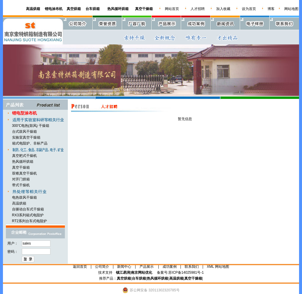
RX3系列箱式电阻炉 (28, 215)
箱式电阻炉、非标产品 (29, 143)
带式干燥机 (21, 185)
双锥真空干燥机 (24, 173)
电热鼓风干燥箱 (24, 197)
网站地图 (291, 9)
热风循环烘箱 (22, 162)
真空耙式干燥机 (24, 156)
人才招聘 (198, 9)
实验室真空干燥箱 (26, 137)
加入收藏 (223, 9)
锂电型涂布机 (24, 113)
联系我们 (192, 267)
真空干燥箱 (21, 167)
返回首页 (80, 267)
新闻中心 (124, 267)
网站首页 (172, 9)
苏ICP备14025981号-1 (186, 272)
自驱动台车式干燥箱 (28, 209)
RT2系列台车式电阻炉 (29, 221)
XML (210, 267)
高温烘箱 (19, 203)
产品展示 (146, 267)
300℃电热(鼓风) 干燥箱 (30, 126)
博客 (271, 9)
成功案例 (170, 267)
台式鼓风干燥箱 (24, 131)
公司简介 (102, 267)
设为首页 (249, 9)
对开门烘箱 (21, 179)
